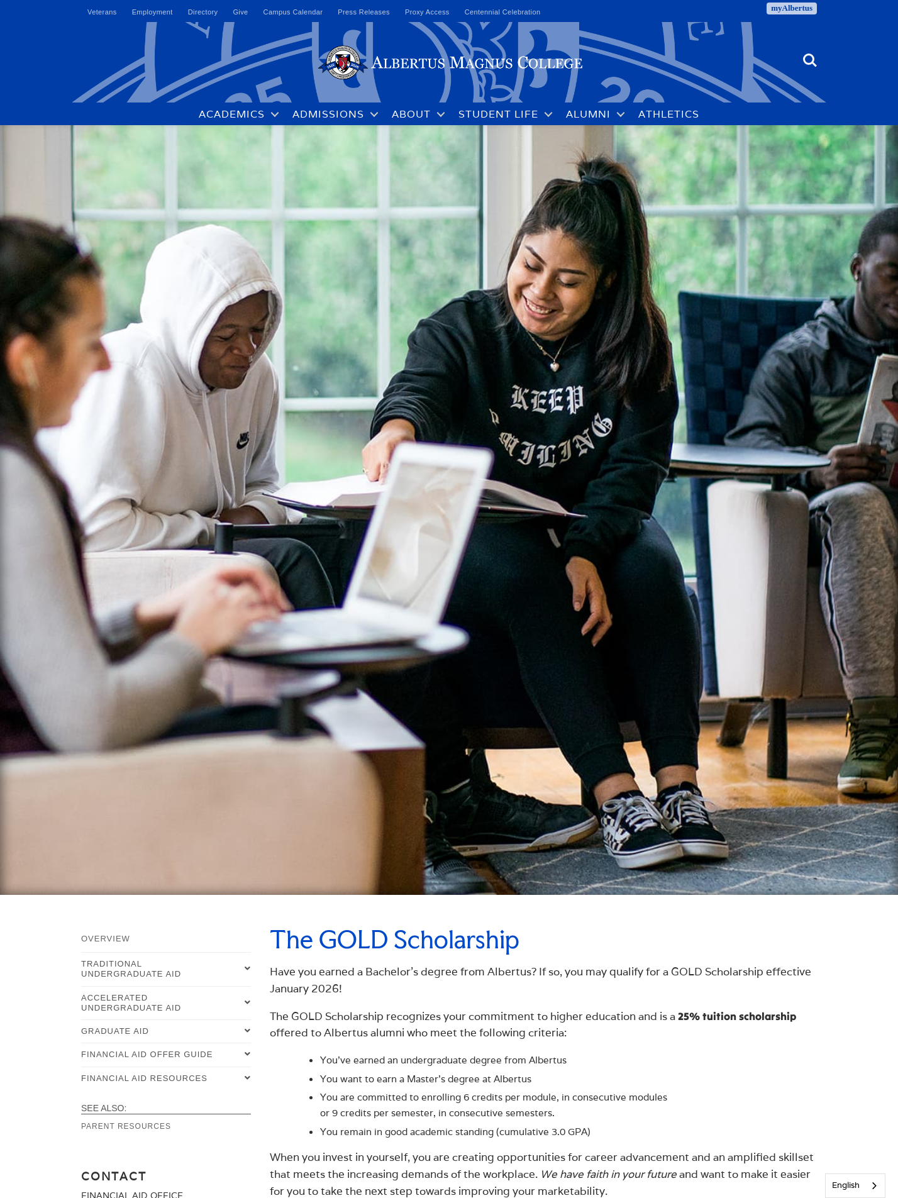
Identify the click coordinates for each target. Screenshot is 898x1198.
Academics (232, 114)
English (846, 1185)
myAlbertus (791, 8)
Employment (152, 12)
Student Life (498, 114)
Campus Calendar (293, 12)
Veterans (102, 12)
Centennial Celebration (503, 12)
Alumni (588, 114)
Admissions (328, 114)
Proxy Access (427, 12)
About (411, 114)
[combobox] (855, 1185)
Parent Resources (126, 1126)
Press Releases (364, 12)
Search (810, 60)
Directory (203, 12)
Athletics (668, 114)
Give (240, 12)
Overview (105, 938)
